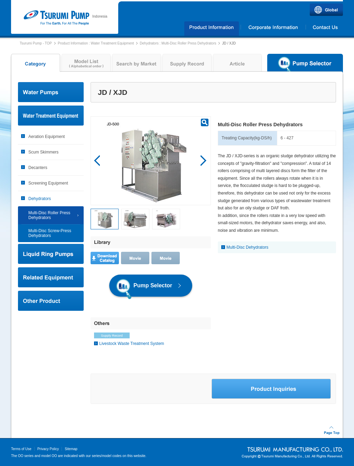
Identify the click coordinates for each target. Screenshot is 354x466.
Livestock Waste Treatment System (131, 343)
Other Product (51, 301)
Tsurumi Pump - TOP (36, 43)
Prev (97, 160)
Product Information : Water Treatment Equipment (96, 43)
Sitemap (71, 449)
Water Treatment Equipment (51, 116)
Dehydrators (39, 198)
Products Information (211, 28)
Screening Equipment (48, 183)
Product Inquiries (271, 389)
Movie (135, 258)
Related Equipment (51, 277)
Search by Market (136, 64)
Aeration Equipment (46, 136)
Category (34, 64)
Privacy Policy (48, 449)
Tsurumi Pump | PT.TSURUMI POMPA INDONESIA (56, 18)
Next (203, 160)
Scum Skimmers (43, 152)
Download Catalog (105, 258)
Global (326, 9)
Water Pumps (51, 92)
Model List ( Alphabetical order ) (86, 64)
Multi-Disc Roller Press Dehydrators (49, 215)
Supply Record (187, 64)
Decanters (37, 167)
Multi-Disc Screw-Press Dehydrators (49, 233)
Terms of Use (21, 449)
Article (237, 64)
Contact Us (324, 28)
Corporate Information (273, 28)
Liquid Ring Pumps (51, 254)
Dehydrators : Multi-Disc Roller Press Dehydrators (178, 43)
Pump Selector (305, 64)
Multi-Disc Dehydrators (247, 247)
